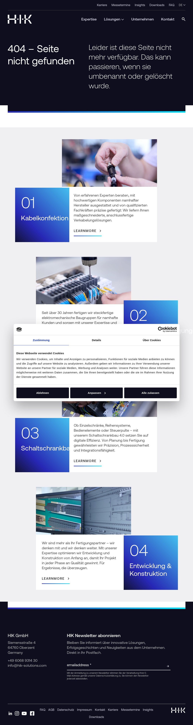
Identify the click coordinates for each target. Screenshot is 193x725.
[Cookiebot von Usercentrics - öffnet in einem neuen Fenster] (161, 329)
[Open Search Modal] (183, 19)
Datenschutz (65, 709)
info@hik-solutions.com (27, 665)
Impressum (84, 709)
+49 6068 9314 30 (23, 660)
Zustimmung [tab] (41, 340)
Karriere (113, 709)
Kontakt (100, 709)
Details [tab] (96, 340)
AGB (51, 709)
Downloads (96, 717)
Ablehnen (42, 392)
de (182, 5)
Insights (148, 709)
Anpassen (97, 392)
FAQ (42, 709)
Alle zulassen (150, 392)
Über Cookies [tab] (152, 340)
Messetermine (130, 709)
